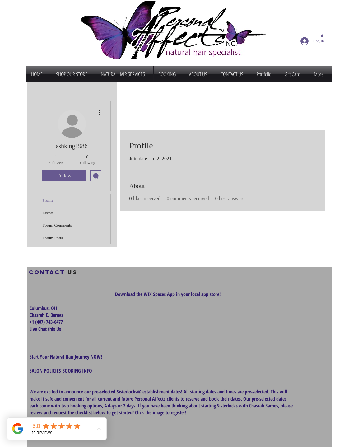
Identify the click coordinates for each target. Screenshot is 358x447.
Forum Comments (57, 225)
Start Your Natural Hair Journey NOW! (66, 356)
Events (48, 212)
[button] (322, 35)
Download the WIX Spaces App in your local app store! (168, 294)
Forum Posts (53, 237)
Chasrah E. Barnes (46, 315)
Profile (48, 200)
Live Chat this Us (46, 329)
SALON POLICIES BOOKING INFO (61, 370)
